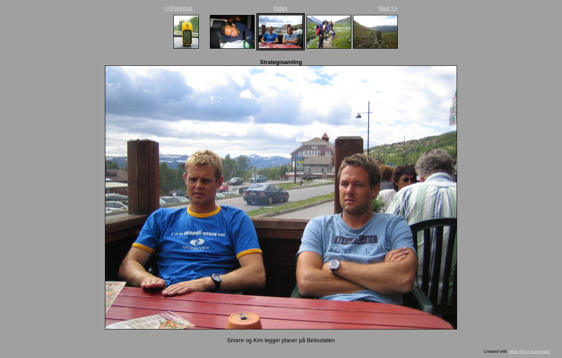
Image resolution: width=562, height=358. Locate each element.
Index (280, 8)
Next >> (388, 8)
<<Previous (178, 8)
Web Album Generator (529, 351)
